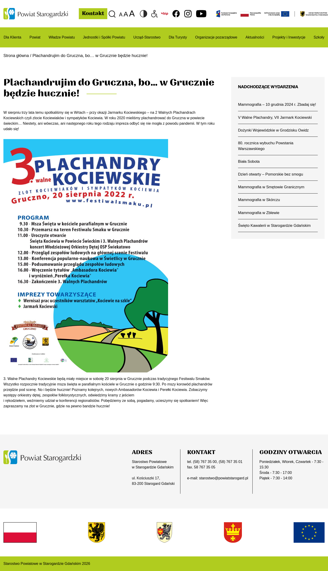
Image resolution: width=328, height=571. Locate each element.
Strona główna (17, 55)
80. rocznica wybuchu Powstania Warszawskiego (266, 152)
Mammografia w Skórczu (260, 207)
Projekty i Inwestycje (288, 37)
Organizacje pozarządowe (216, 37)
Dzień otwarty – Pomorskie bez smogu (271, 181)
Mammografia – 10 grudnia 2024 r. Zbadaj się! (275, 107)
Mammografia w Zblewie (259, 220)
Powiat (34, 37)
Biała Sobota (249, 168)
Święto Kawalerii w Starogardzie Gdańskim (275, 233)
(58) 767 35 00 (205, 462)
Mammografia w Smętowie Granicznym (272, 194)
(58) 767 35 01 (230, 462)
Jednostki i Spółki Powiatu (104, 37)
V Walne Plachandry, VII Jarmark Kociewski (276, 123)
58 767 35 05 (204, 467)
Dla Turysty (178, 37)
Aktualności (255, 37)
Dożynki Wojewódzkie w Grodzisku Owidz (274, 136)
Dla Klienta (12, 37)
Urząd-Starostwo (146, 37)
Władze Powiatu (62, 37)
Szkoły (319, 37)
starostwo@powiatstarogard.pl (223, 478)
